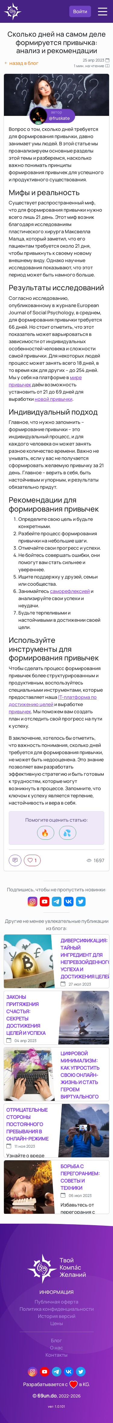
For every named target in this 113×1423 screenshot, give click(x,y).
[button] (102, 11)
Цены (56, 1323)
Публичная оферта (56, 1301)
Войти (80, 11)
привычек (20, 711)
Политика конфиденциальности (57, 1309)
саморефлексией (70, 591)
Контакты (56, 1355)
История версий (56, 1316)
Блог (56, 1340)
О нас (56, 1347)
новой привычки (53, 399)
